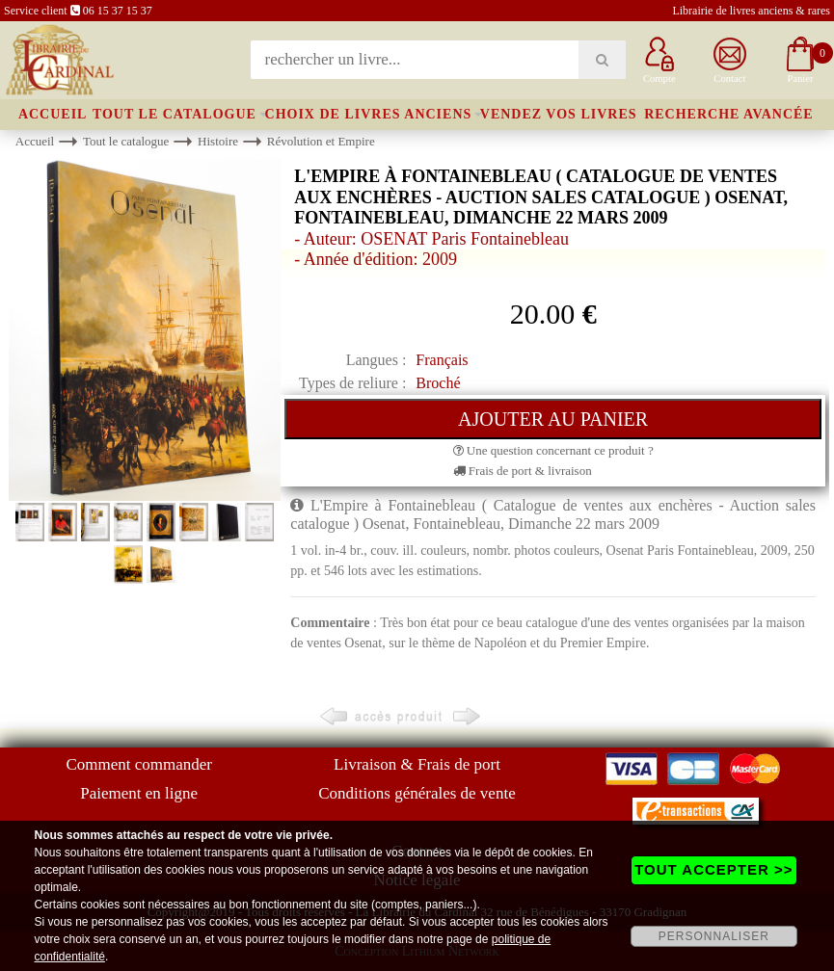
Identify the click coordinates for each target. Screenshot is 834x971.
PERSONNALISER (714, 936)
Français (442, 360)
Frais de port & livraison (522, 470)
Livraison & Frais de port (417, 764)
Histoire (218, 141)
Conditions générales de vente (416, 793)
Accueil (53, 114)
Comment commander (139, 764)
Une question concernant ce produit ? (553, 450)
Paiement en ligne (139, 793)
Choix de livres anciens (368, 114)
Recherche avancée (729, 114)
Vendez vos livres (558, 114)
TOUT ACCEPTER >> (713, 869)
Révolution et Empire (321, 141)
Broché (438, 383)
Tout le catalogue (174, 114)
